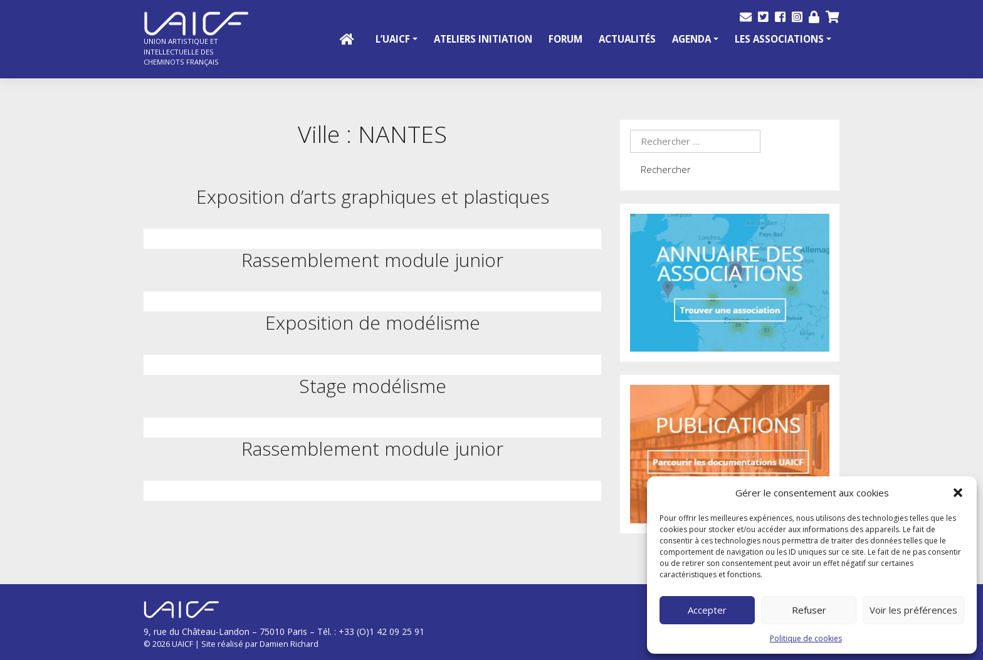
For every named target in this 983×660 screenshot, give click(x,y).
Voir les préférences (913, 610)
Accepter (707, 610)
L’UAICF (393, 39)
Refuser (809, 610)
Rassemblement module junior (372, 260)
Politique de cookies (806, 638)
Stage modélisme (372, 386)
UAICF (182, 643)
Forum (565, 39)
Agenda (691, 39)
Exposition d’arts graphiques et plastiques (372, 196)
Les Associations (779, 39)
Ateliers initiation (483, 39)
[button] (958, 492)
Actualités (627, 39)
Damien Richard (289, 643)
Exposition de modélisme (372, 322)
